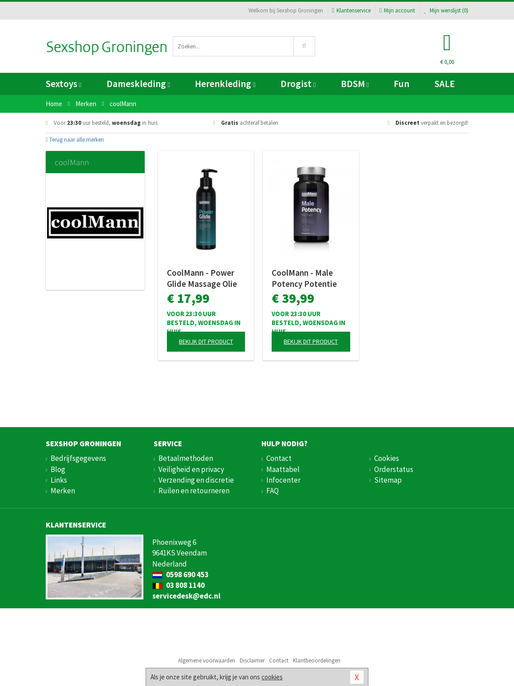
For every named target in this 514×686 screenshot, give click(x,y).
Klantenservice (351, 10)
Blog (58, 469)
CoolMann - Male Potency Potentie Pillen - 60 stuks (304, 278)
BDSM (355, 84)
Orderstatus (393, 469)
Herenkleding (225, 84)
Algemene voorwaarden (206, 660)
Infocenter (283, 480)
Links (59, 480)
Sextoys (63, 84)
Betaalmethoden (185, 458)
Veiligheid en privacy (191, 469)
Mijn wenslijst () (446, 10)
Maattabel (283, 469)
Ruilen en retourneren (193, 491)
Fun (401, 84)
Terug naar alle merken (75, 139)
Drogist (298, 84)
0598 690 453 (180, 574)
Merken (63, 491)
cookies (272, 677)
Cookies (386, 458)
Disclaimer (252, 660)
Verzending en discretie (196, 480)
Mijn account (397, 10)
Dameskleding (138, 84)
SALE (445, 84)
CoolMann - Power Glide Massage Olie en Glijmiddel (202, 278)
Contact (279, 458)
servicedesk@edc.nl (186, 596)
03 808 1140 (178, 585)
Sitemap (388, 480)
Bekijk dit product (206, 341)
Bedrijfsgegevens (78, 458)
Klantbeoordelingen (316, 660)
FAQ (272, 491)
